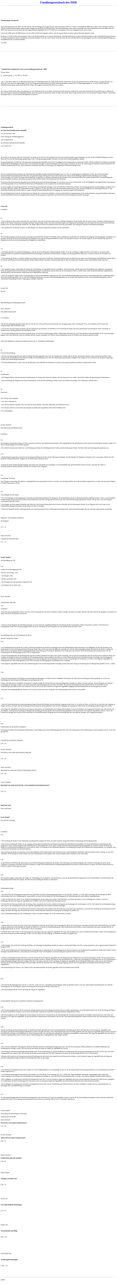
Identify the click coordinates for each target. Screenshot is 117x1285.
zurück (3, 1279)
